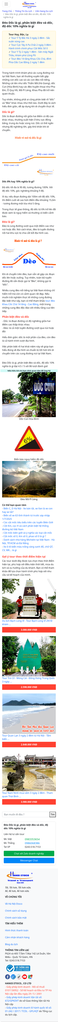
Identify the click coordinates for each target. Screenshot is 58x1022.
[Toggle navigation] (6, 4)
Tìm (53, 814)
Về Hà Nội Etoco (13, 903)
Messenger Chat (29, 860)
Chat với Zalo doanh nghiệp (29, 853)
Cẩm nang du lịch (44, 11)
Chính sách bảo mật (16, 917)
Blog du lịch (11, 944)
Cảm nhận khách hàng (17, 937)
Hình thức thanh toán (16, 930)
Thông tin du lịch (23, 11)
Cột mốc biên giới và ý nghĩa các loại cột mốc (27, 532)
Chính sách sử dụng (16, 910)
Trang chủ (7, 11)
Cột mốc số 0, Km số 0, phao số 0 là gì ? (24, 536)
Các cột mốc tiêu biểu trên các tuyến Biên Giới (28, 522)
